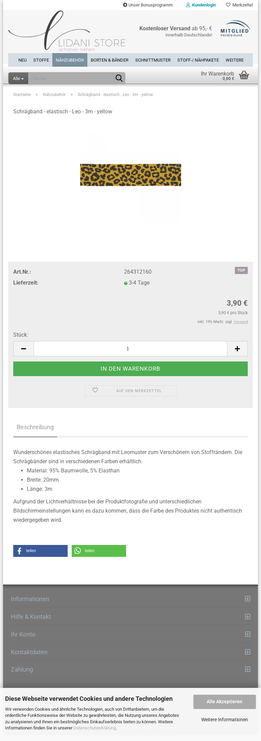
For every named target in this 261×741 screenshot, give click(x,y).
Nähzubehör (70, 60)
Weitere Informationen (224, 719)
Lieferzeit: (25, 289)
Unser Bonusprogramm (148, 4)
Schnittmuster (153, 60)
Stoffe (41, 60)
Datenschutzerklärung (94, 727)
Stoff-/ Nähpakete (198, 60)
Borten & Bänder (109, 60)
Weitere (235, 60)
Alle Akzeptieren (224, 701)
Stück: (20, 341)
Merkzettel (239, 4)
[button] (40, 557)
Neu (22, 60)
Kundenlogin (201, 4)
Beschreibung (35, 432)
